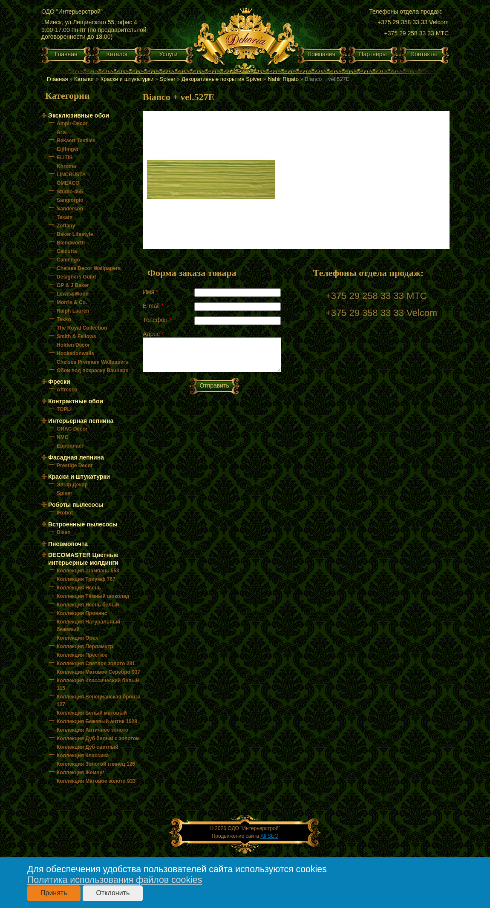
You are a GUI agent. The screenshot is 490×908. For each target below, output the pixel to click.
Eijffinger (68, 149)
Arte (62, 132)
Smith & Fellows (76, 336)
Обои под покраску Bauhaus (92, 371)
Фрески (59, 381)
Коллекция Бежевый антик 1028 (97, 721)
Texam (64, 217)
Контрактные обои (75, 401)
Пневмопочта (68, 543)
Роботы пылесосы (76, 504)
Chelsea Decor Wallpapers (89, 268)
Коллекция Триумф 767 (86, 579)
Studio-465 (70, 192)
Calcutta (67, 251)
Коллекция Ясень (79, 588)
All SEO (269, 836)
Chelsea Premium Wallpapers (92, 362)
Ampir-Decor (72, 123)
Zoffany (66, 226)
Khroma (66, 166)
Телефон (157, 319)
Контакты (424, 54)
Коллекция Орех (77, 638)
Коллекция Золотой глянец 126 (96, 764)
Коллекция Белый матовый (92, 713)
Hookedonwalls (75, 353)
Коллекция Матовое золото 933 (96, 781)
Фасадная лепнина (76, 457)
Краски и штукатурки (127, 79)
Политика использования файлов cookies (114, 880)
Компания (321, 54)
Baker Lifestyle (75, 234)
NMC (62, 437)
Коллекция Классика (83, 756)
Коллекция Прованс (82, 613)
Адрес (153, 333)
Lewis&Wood (73, 294)
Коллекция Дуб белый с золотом (98, 738)
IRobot (65, 513)
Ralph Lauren (73, 311)
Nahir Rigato (283, 79)
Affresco (67, 390)
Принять (53, 893)
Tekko (64, 319)
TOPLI (64, 409)
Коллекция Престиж (82, 655)
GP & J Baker (73, 285)
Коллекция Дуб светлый (87, 747)
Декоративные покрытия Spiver (222, 79)
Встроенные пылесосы (83, 524)
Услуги (168, 54)
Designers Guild (76, 277)
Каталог (117, 54)
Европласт (70, 446)
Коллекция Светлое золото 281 (96, 664)
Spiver (168, 79)
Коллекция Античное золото (92, 730)
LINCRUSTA (71, 175)
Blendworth (71, 243)
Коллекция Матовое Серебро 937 (98, 672)
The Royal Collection (82, 328)
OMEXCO (68, 183)
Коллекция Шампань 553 (88, 571)
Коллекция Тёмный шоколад (93, 596)
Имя (151, 291)
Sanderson (70, 209)
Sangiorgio (70, 200)
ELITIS (64, 158)
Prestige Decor (75, 465)
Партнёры (372, 54)
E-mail (153, 305)
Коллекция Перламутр (85, 646)
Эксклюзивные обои (78, 115)
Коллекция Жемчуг (80, 773)
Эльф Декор (72, 485)
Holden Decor (73, 345)
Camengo (68, 260)
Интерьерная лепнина (80, 420)
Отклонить (113, 893)
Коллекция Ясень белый (88, 605)
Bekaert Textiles (76, 141)
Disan (64, 532)
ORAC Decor (72, 429)
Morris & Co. (72, 302)
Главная (66, 54)
